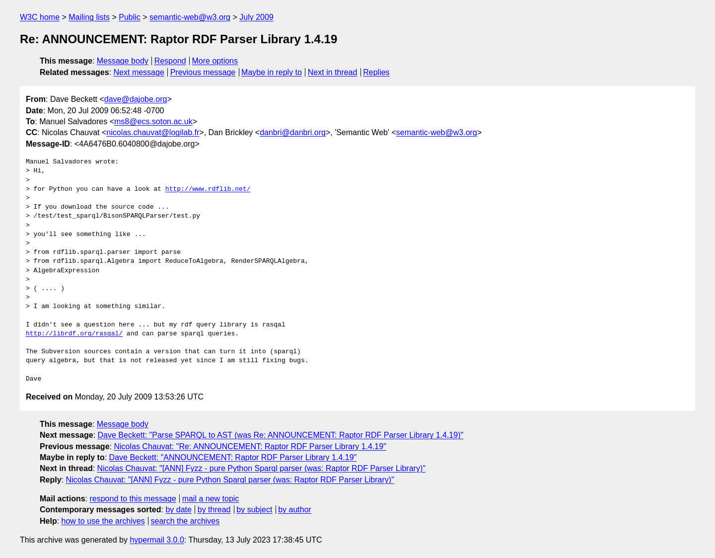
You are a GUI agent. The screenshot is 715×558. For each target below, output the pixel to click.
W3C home (40, 17)
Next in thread (333, 72)
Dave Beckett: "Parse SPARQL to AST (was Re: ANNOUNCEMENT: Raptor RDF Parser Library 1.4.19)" (281, 435)
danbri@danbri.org (293, 132)
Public (130, 17)
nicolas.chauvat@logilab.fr (152, 132)
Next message (139, 72)
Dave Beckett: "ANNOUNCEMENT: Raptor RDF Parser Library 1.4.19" (233, 457)
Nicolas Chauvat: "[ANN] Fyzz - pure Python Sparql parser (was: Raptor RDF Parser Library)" (261, 468)
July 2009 (256, 17)
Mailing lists (89, 17)
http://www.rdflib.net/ (208, 189)
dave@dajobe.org (135, 99)
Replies (376, 72)
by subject (254, 509)
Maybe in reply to (271, 72)
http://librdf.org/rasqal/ (74, 333)
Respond (170, 61)
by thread (214, 509)
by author (294, 509)
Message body (122, 61)
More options (215, 61)
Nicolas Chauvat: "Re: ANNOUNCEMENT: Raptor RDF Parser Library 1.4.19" (250, 446)
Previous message (203, 72)
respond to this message (132, 498)
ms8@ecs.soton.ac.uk (153, 121)
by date (178, 509)
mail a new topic (210, 498)
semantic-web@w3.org (189, 17)
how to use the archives (103, 521)
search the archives (185, 521)
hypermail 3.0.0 (157, 540)
